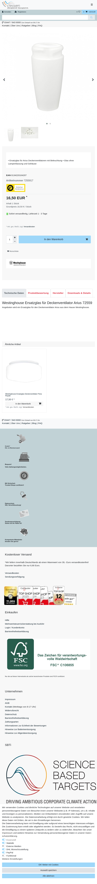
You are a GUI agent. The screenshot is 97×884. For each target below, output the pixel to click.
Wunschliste (12, 251)
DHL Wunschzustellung (17, 849)
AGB (7, 703)
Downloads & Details (79, 293)
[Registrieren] (20, 12)
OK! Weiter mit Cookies (48, 865)
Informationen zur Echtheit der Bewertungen (25, 725)
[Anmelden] (7, 12)
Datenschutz (11, 714)
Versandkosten (29, 227)
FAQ (40, 25)
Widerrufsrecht (12, 710)
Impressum (10, 699)
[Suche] (91, 17)
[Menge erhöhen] (15, 237)
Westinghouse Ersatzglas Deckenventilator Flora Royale (23, 395)
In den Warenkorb (66, 239)
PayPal (9, 852)
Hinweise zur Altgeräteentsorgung (21, 733)
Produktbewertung (38, 293)
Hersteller (58, 293)
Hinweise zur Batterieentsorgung (20, 729)
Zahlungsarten (11, 722)
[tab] (14, 293)
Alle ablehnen (48, 876)
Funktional (11, 856)
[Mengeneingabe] (9, 239)
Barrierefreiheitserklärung (17, 631)
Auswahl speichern (48, 870)
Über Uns (15, 25)
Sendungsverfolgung (14, 577)
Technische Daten (14, 293)
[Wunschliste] (78, 12)
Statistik (10, 843)
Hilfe (7, 620)
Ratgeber (26, 25)
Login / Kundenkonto (14, 627)
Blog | (34, 25)
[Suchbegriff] (45, 17)
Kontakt (5, 25)
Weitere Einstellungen (12, 859)
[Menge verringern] (15, 241)
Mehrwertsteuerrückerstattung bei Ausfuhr (24, 624)
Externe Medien (13, 846)
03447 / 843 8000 (12, 22)
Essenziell (11, 840)
